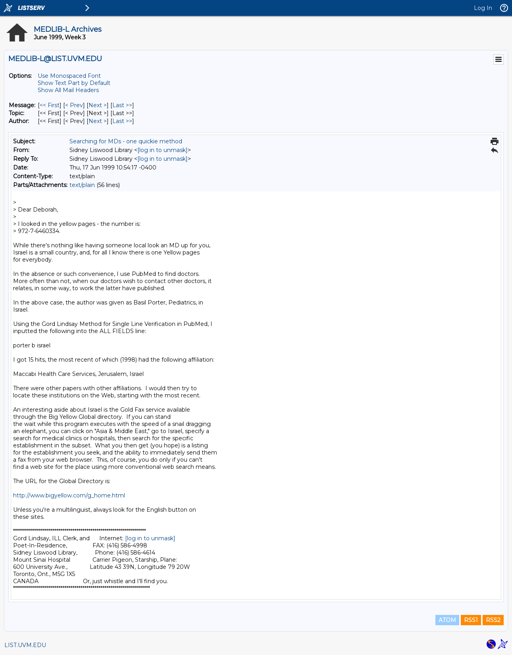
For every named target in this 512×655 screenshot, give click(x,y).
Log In (483, 8)
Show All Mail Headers (68, 90)
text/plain (82, 185)
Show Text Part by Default (74, 83)
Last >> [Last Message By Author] (122, 121)
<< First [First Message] (50, 105)
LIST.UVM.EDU (25, 645)
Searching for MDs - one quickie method (125, 141)
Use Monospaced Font (69, 75)
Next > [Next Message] (98, 105)
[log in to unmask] (162, 150)
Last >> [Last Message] (122, 105)
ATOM (447, 620)
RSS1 (471, 620)
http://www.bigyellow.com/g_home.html (69, 495)
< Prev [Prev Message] (74, 105)
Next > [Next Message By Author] (98, 121)
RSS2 (493, 620)
